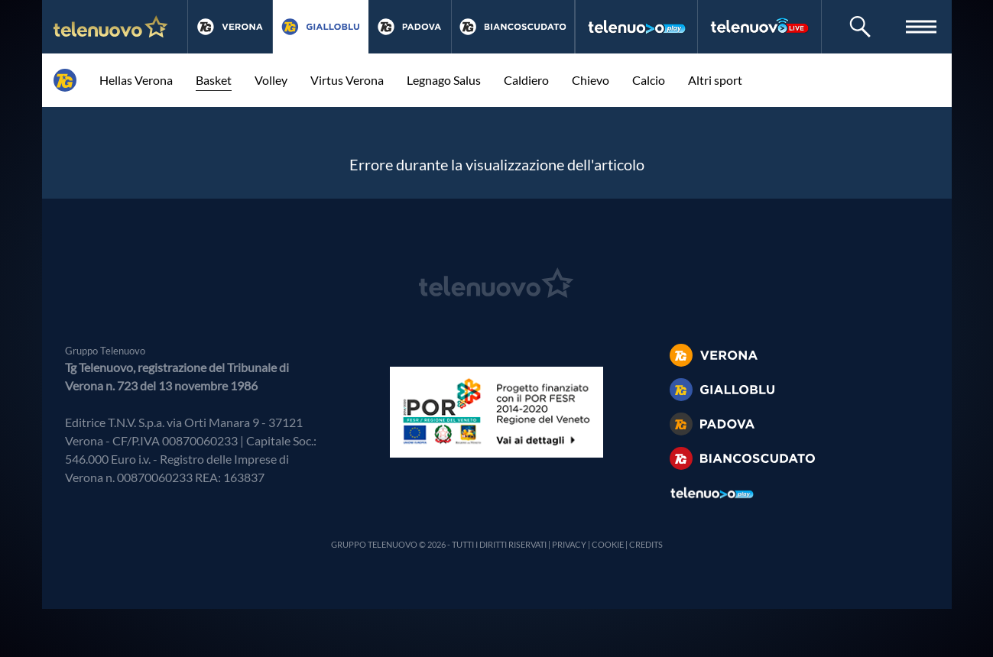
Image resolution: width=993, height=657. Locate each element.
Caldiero (526, 80)
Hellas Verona (136, 80)
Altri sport (715, 80)
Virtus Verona (347, 80)
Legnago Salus (444, 80)
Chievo (590, 80)
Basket (214, 80)
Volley (271, 80)
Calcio (648, 80)
